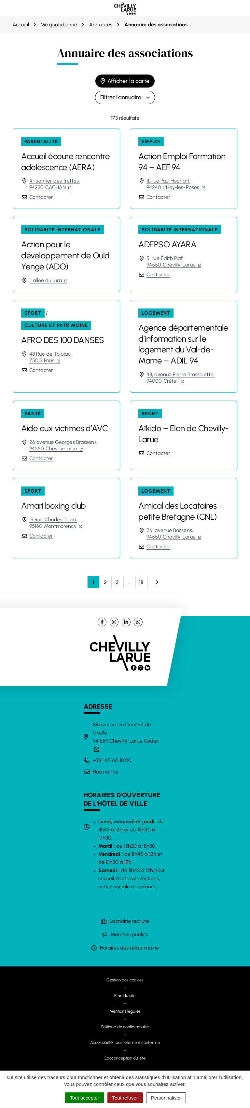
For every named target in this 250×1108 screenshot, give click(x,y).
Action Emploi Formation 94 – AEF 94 (182, 161)
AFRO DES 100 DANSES (62, 340)
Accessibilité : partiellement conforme (125, 1042)
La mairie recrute (129, 921)
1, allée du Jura (48, 280)
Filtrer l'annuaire (125, 97)
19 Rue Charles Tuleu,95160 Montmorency (55, 522)
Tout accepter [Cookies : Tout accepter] (84, 1098)
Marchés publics (129, 934)
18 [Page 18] (141, 582)
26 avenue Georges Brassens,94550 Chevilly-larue (63, 445)
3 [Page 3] (117, 582)
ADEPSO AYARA (167, 244)
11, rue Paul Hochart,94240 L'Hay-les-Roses (175, 184)
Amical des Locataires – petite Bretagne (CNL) (181, 511)
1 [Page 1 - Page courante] (93, 582)
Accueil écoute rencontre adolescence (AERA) (65, 161)
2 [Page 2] (105, 582)
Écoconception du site (125, 1058)
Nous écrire (105, 772)
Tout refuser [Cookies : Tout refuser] (125, 1098)
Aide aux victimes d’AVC (64, 428)
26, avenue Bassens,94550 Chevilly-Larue (173, 533)
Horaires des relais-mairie (129, 948)
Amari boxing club (53, 505)
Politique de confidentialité (125, 1026)
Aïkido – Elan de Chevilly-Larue (183, 434)
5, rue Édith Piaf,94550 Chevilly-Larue (173, 261)
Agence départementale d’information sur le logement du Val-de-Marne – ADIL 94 (183, 344)
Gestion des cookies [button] (125, 980)
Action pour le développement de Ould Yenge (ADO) (65, 255)
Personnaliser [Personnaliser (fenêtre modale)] (166, 1098)
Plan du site (124, 995)
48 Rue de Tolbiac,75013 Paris (50, 357)
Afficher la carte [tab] (125, 81)
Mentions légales (125, 1011)
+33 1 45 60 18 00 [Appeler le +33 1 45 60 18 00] (112, 760)
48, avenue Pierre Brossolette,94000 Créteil (180, 377)
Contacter (41, 197)
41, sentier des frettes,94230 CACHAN (54, 184)
